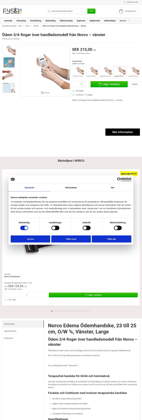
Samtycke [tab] (29, 187)
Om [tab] (112, 187)
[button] (124, 20)
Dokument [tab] (8, 264)
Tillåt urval (71, 239)
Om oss (100, 413)
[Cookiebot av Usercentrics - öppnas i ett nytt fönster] (119, 179)
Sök (91, 11)
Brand (27, 26)
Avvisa (30, 239)
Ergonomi (54, 413)
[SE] (12, 11)
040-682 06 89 (8, 419)
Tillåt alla (111, 239)
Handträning (78, 413)
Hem (20, 26)
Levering (101, 417)
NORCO (36, 26)
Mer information (122, 132)
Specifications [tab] (10, 257)
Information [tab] (71, 187)
